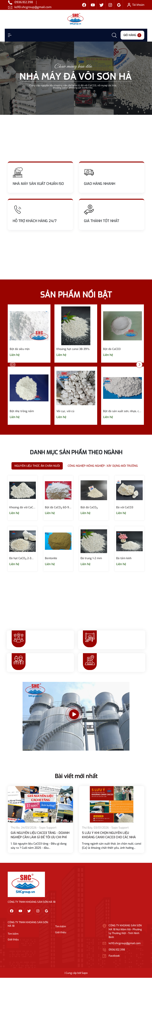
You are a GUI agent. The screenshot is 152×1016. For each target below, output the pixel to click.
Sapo (84, 973)
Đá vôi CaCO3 (124, 507)
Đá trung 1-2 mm (91, 558)
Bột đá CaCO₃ (89, 507)
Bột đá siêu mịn (19, 349)
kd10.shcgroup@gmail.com (32, 7)
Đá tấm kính (123, 558)
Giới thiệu (13, 939)
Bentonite (51, 558)
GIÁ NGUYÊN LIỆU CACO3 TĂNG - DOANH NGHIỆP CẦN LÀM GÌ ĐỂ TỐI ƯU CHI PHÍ (40, 835)
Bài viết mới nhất (76, 776)
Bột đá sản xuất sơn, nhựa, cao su (122, 411)
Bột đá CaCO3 (112, 349)
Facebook (114, 955)
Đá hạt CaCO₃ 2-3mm (22, 558)
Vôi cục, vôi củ (65, 411)
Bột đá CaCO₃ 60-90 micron (58, 507)
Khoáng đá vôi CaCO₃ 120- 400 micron (22, 507)
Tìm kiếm (13, 933)
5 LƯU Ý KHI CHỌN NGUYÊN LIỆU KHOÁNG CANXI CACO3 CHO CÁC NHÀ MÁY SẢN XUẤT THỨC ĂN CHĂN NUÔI (109, 837)
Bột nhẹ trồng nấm (22, 411)
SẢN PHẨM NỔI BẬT (76, 295)
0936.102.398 (23, 2)
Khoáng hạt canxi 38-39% (72, 349)
